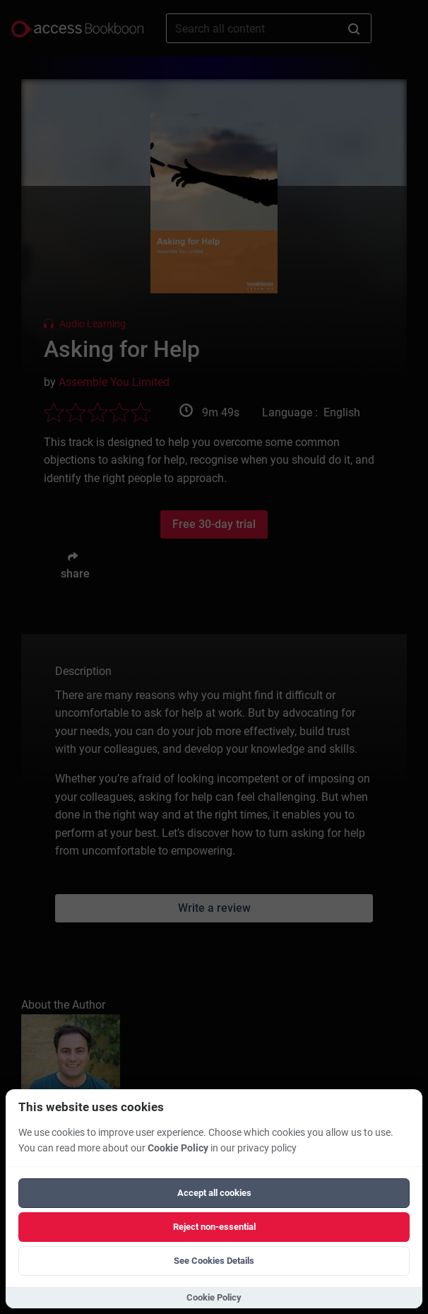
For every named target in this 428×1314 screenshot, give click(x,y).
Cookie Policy (178, 1148)
